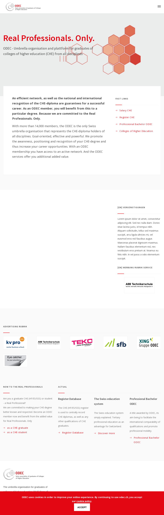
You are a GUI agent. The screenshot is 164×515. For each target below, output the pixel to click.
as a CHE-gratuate (17, 427)
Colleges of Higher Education (136, 131)
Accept (82, 507)
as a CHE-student (17, 432)
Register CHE (126, 117)
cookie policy (83, 501)
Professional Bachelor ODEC (135, 124)
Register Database (72, 432)
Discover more (106, 433)
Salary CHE (125, 110)
